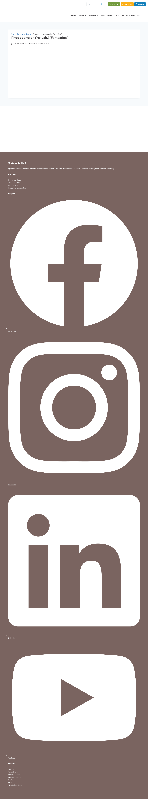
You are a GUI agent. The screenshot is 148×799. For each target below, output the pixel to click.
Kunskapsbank (14, 774)
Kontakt (11, 780)
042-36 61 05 (13, 185)
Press (10, 782)
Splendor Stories (121, 16)
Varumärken (13, 772)
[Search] (96, 4)
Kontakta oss (134, 16)
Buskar (29, 34)
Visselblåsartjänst (15, 785)
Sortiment (21, 34)
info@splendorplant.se (17, 188)
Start (13, 34)
